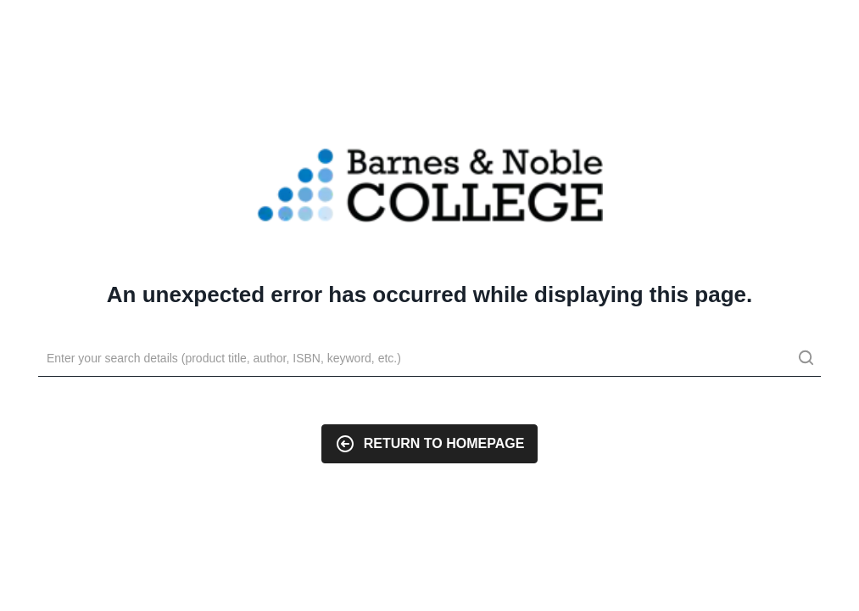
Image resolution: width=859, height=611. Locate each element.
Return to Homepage (430, 444)
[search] (805, 359)
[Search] (429, 359)
